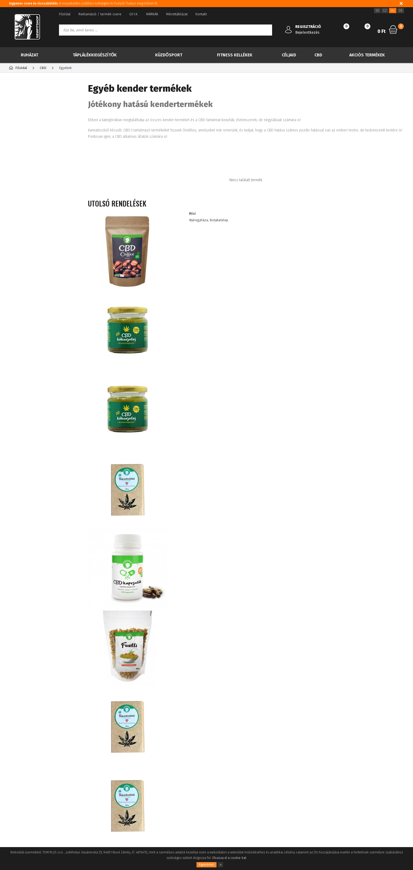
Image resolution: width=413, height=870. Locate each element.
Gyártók (62, 88)
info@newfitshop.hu (340, 774)
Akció (26, 134)
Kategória (26, 88)
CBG (24, 178)
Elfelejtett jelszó (86, 770)
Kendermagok (33, 195)
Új (22, 121)
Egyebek (29, 237)
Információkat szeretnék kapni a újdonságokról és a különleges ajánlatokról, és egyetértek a (189, 707)
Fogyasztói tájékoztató (26, 786)
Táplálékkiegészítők (95, 54)
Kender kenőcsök (36, 229)
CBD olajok (30, 170)
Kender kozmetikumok (41, 220)
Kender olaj (31, 203)
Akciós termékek (367, 54)
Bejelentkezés (307, 32)
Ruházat (29, 54)
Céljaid (289, 54)
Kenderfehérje (34, 212)
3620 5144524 (330, 763)
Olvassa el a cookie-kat (229, 858)
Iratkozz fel (375, 707)
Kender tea (31, 186)
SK (377, 10)
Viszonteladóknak (157, 770)
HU (393, 10)
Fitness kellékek (234, 54)
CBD (318, 54)
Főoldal (65, 14)
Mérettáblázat (177, 14)
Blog (12, 762)
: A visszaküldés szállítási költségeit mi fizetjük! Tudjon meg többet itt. (83, 3)
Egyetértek (206, 864)
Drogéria (25, 310)
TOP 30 (27, 107)
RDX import (27, 331)
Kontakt (201, 14)
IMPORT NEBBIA (31, 321)
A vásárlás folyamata (25, 794)
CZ (385, 10)
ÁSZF (12, 778)
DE (400, 10)
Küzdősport (168, 54)
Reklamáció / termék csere (99, 14)
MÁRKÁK (152, 14)
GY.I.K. (133, 14)
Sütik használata (156, 762)
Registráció (82, 762)
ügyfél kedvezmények (161, 778)
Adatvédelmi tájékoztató (28, 770)
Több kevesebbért (40, 147)
